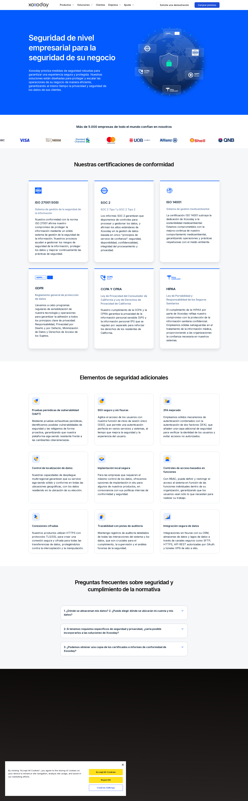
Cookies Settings (106, 787)
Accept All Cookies (106, 772)
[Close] (123, 765)
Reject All (106, 780)
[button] (67, 5)
